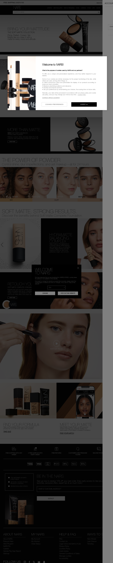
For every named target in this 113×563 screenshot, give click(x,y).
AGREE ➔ (84, 104)
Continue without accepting (51, 97)
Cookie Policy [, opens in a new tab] (82, 94)
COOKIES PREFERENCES (54, 104)
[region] (57, 83)
